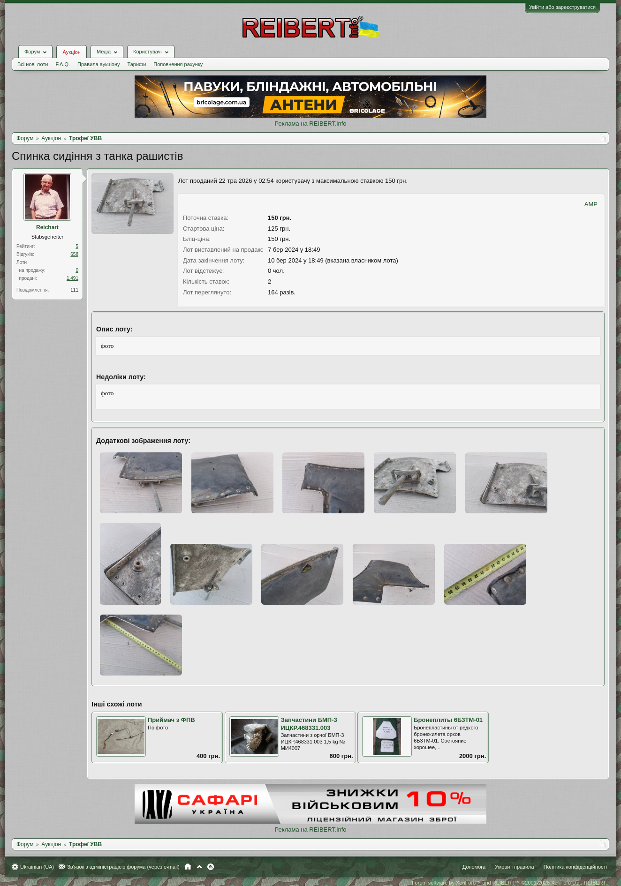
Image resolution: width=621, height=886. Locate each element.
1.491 (72, 278)
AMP (591, 204)
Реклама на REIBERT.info (310, 123)
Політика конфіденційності (575, 867)
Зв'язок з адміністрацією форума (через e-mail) (123, 867)
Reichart (47, 227)
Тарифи (137, 64)
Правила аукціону (98, 64)
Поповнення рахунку (178, 64)
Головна (187, 866)
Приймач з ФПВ (171, 719)
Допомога (473, 867)
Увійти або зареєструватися (562, 7)
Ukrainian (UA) (37, 867)
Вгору (199, 866)
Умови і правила (514, 867)
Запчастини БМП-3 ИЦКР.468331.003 (309, 723)
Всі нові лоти (32, 64)
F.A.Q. (62, 64)
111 (74, 290)
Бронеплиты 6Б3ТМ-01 (448, 719)
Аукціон (71, 52)
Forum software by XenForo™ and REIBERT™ (509, 883)
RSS (210, 866)
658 (74, 254)
